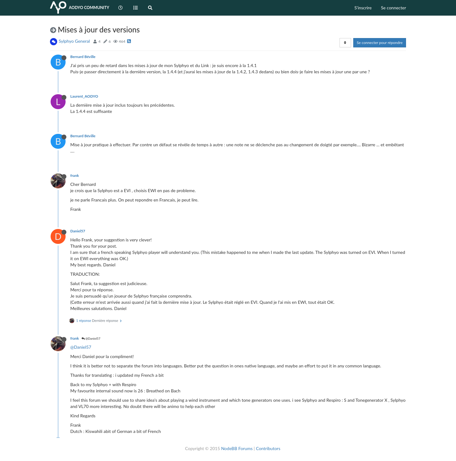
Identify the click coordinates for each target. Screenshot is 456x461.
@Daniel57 (91, 338)
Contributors (268, 448)
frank (74, 175)
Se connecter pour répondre (380, 42)
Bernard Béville (83, 56)
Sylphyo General (74, 41)
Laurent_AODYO (84, 96)
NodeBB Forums (237, 448)
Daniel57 (77, 231)
